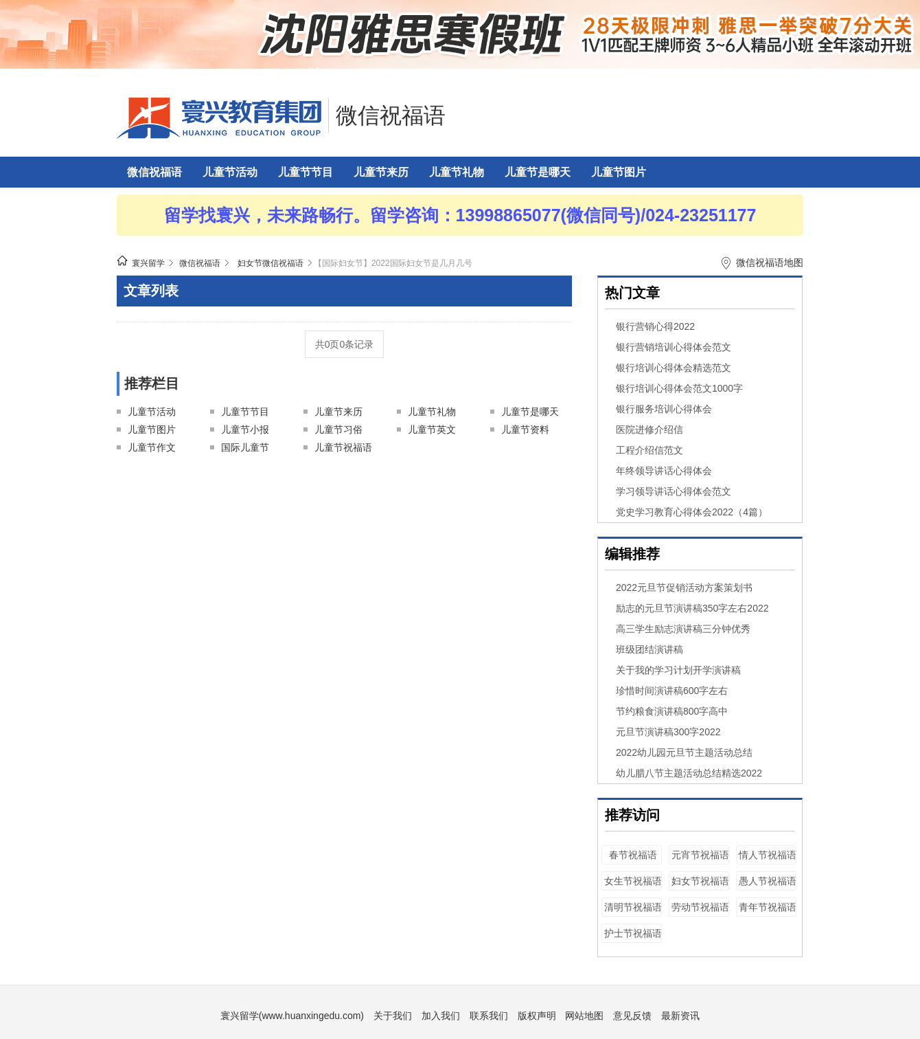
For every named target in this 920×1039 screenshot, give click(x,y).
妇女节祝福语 (700, 880)
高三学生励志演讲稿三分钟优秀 (683, 628)
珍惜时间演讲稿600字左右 (672, 690)
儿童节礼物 (456, 172)
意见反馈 (632, 1015)
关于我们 (392, 1015)
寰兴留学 (148, 263)
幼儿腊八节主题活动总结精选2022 (689, 773)
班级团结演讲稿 (649, 649)
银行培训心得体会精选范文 (673, 367)
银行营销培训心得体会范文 (673, 347)
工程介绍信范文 (649, 450)
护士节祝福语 (633, 933)
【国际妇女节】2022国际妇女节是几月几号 (393, 263)
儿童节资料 (525, 429)
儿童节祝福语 (343, 447)
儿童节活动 (230, 172)
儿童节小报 (245, 429)
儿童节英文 (432, 429)
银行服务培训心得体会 (664, 408)
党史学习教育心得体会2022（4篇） (692, 511)
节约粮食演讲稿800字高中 (672, 711)
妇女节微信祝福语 (270, 263)
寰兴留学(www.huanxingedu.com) (292, 1015)
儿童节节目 (305, 172)
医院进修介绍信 (649, 429)
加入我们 (441, 1015)
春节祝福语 (633, 854)
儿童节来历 (381, 172)
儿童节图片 (618, 172)
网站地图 (584, 1015)
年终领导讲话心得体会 (664, 470)
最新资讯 (680, 1015)
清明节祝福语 (633, 907)
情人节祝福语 (767, 854)
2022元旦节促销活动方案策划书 (684, 587)
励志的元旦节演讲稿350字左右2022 (692, 608)
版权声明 (537, 1015)
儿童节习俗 (338, 429)
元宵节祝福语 (700, 854)
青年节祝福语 (767, 907)
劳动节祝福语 (700, 907)
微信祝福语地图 (769, 262)
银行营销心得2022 (655, 326)
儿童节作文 (152, 447)
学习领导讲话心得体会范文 (673, 491)
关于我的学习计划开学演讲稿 (678, 669)
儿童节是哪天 (538, 172)
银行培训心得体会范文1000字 (679, 388)
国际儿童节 (245, 447)
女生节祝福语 (633, 880)
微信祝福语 (391, 115)
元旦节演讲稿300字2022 (668, 731)
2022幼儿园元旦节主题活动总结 (684, 752)
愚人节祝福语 (767, 880)
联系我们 (489, 1015)
